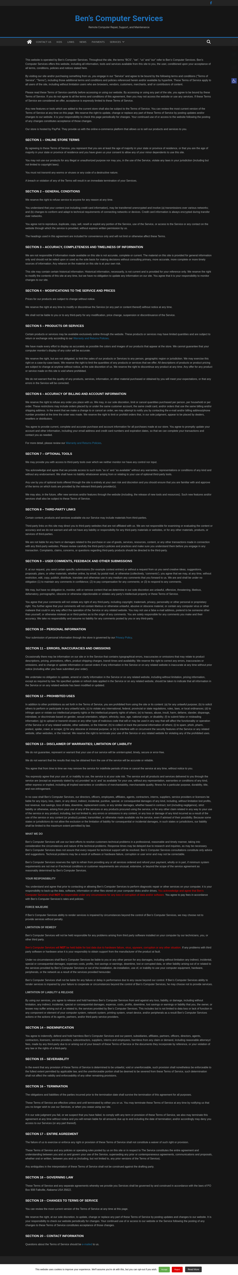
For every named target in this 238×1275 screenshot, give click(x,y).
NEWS (82, 41)
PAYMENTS (98, 41)
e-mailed (87, 1244)
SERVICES (115, 41)
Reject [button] (177, 1270)
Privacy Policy (124, 637)
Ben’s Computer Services (119, 18)
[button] (234, 80)
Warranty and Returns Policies (91, 338)
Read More (191, 1270)
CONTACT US (43, 41)
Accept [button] (166, 1270)
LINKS (70, 41)
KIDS (59, 41)
